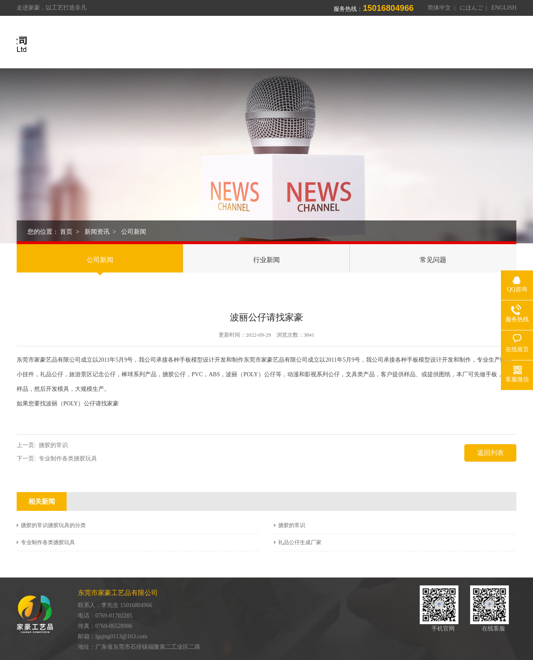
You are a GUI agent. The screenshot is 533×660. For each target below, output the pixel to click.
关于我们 (254, 44)
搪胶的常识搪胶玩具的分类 (53, 525)
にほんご (471, 8)
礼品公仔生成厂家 (299, 542)
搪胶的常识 (53, 445)
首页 (213, 44)
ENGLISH (503, 8)
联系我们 (491, 44)
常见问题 (433, 259)
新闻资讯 (444, 44)
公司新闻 (133, 231)
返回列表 (490, 452)
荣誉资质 (397, 44)
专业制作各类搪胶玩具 (68, 458)
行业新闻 (266, 259)
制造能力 (349, 44)
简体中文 (439, 8)
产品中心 (302, 44)
